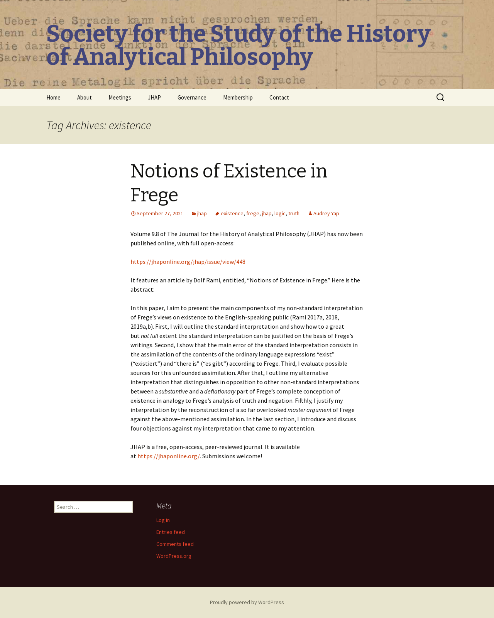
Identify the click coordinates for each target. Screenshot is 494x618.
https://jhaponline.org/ (168, 456)
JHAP (154, 97)
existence (232, 213)
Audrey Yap (326, 213)
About (84, 97)
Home (53, 97)
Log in (163, 520)
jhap (202, 213)
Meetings (119, 97)
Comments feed (175, 543)
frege (252, 213)
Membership (238, 97)
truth (293, 213)
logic (280, 213)
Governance (192, 97)
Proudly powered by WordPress (247, 602)
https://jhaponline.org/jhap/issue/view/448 (187, 261)
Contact (279, 97)
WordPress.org (173, 555)
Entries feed (170, 532)
